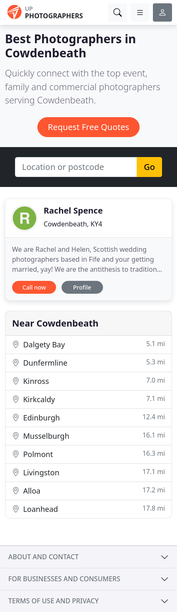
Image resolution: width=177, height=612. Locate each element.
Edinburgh (88, 417)
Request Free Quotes (88, 127)
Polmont (88, 454)
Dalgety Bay (88, 344)
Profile (82, 287)
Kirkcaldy (88, 399)
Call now (34, 287)
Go (149, 166)
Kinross (88, 381)
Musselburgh (88, 435)
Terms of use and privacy (53, 600)
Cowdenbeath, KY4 (73, 224)
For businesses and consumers (64, 578)
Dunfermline (88, 362)
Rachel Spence (73, 210)
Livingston (88, 472)
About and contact (43, 556)
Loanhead (88, 509)
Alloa (88, 490)
